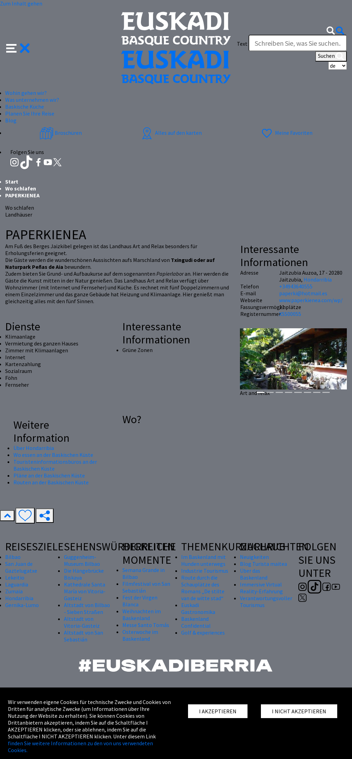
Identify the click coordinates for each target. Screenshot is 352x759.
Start (11, 181)
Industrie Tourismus (204, 570)
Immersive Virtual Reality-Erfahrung (261, 588)
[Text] (298, 43)
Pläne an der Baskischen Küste (49, 475)
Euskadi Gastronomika (198, 608)
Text (242, 43)
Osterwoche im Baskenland (140, 635)
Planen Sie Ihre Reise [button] (29, 113)
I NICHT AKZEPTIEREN (299, 711)
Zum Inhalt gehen (21, 3)
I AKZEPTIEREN (217, 711)
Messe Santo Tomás (145, 625)
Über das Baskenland (253, 574)
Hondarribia (318, 279)
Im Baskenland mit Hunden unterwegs (203, 560)
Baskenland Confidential (196, 622)
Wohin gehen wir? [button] (26, 92)
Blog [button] (10, 120)
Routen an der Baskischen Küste (51, 482)
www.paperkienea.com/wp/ (311, 300)
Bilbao (13, 556)
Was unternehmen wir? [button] (32, 99)
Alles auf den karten (171, 132)
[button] (18, 47)
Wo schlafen (20, 188)
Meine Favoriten (286, 132)
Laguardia (16, 584)
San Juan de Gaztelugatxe (21, 567)
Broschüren (61, 132)
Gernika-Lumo (22, 605)
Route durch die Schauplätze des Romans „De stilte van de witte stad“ (202, 588)
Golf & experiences (203, 632)
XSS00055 (290, 313)
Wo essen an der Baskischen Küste (53, 454)
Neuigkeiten (254, 556)
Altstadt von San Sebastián (83, 636)
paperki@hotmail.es (303, 293)
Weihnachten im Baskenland (141, 615)
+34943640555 (295, 286)
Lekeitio (14, 577)
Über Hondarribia (33, 447)
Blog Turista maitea (263, 563)
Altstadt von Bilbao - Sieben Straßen (87, 608)
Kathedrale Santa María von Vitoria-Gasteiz (85, 591)
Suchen (331, 56)
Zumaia (14, 591)
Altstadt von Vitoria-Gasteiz (82, 622)
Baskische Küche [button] (24, 106)
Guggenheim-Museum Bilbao (82, 560)
